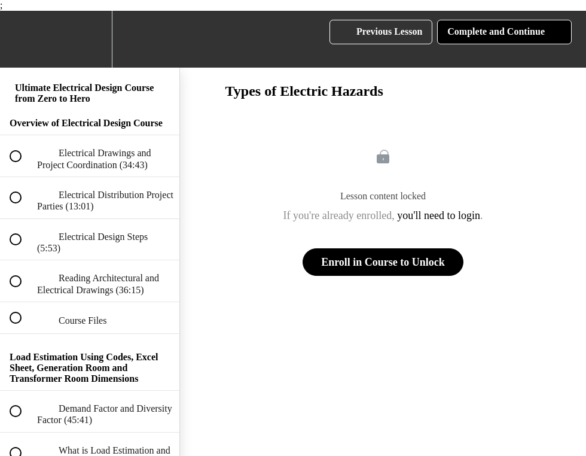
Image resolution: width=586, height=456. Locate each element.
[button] (22, 39)
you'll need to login (438, 215)
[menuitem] (90, 39)
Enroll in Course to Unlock (383, 262)
